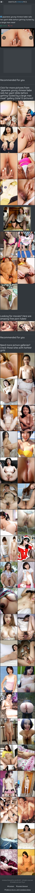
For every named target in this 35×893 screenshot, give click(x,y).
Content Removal (22, 886)
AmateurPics (17, 2)
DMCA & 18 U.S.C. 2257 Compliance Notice (17, 890)
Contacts (10, 886)
